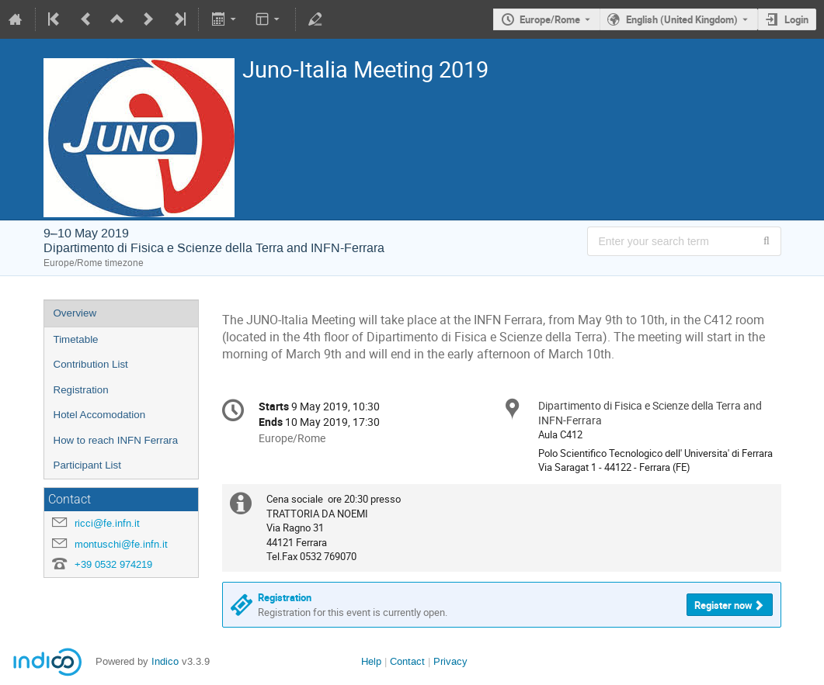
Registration (81, 390)
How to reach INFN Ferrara (116, 440)
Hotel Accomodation (100, 414)
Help (371, 661)
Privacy (450, 661)
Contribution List (91, 364)
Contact (407, 661)
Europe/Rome (550, 19)
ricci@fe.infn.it (107, 523)
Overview (75, 313)
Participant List (87, 465)
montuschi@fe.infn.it (121, 544)
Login (796, 19)
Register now (723, 605)
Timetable (76, 339)
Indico (165, 661)
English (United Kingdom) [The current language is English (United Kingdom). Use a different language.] (682, 19)
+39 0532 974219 (113, 564)
